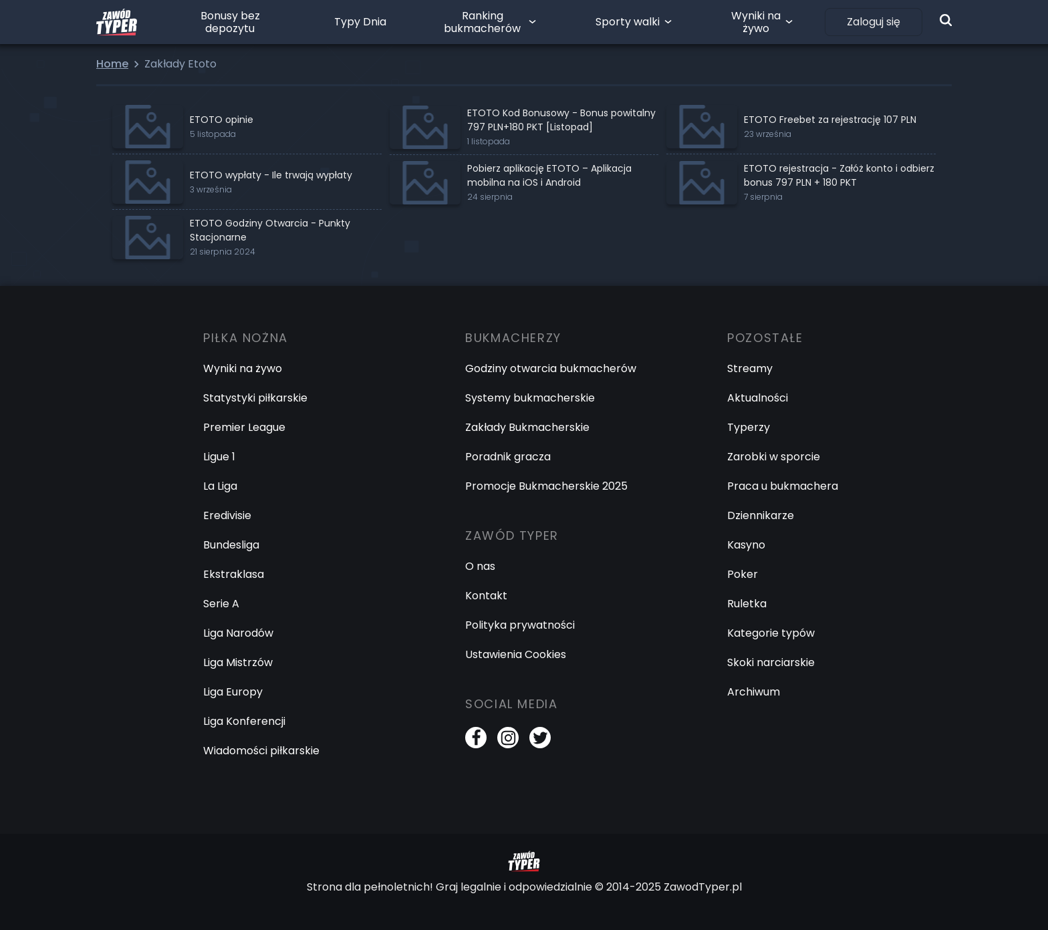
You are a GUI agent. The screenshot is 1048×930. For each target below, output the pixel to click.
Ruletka (747, 603)
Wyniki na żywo (756, 22)
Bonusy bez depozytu (230, 22)
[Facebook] (476, 737)
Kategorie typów (771, 633)
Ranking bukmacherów (482, 22)
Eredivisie (227, 515)
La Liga (220, 486)
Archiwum (753, 692)
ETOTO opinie (221, 119)
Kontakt (486, 595)
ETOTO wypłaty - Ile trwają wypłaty (271, 175)
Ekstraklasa (233, 574)
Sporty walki (628, 21)
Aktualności (757, 398)
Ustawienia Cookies (515, 654)
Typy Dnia (360, 21)
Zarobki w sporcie (773, 456)
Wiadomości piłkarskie (261, 750)
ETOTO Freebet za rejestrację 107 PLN (830, 119)
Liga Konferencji (244, 721)
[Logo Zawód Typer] (116, 22)
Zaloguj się (873, 21)
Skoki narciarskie (771, 662)
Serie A (221, 603)
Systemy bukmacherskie (530, 398)
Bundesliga (231, 545)
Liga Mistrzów (238, 662)
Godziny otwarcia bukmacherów (550, 368)
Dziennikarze (760, 515)
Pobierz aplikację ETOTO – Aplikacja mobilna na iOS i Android (549, 175)
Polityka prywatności (520, 625)
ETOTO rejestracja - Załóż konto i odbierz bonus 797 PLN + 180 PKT (839, 175)
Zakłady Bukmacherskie (527, 427)
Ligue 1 (219, 456)
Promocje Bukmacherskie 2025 (546, 486)
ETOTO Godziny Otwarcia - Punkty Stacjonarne (270, 230)
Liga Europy (233, 692)
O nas (480, 566)
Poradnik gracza (508, 456)
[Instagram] (508, 737)
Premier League (244, 427)
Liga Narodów (238, 633)
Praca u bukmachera (782, 486)
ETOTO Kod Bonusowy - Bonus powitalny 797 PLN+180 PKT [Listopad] (561, 120)
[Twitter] (540, 737)
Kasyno (746, 545)
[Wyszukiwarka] (945, 20)
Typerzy (748, 427)
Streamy (750, 368)
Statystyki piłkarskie (255, 398)
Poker (742, 574)
